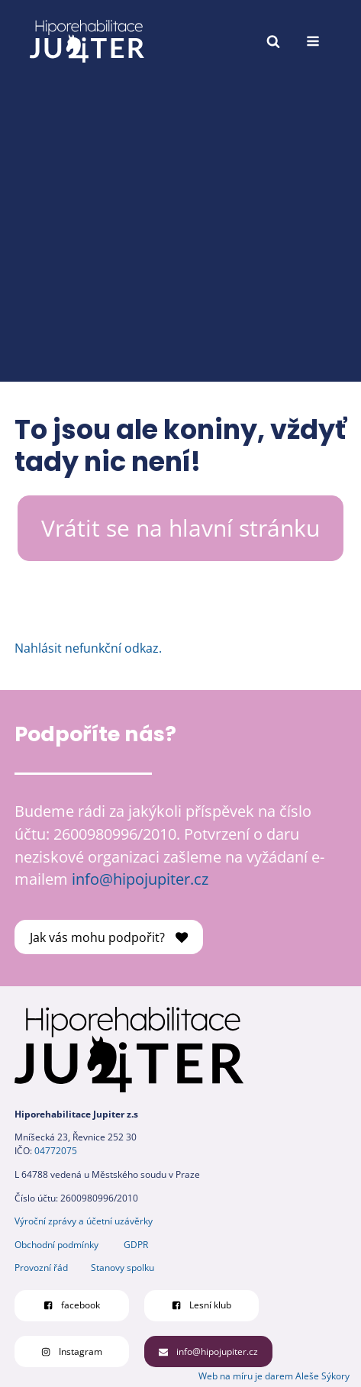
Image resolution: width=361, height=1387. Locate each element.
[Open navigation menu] (313, 41)
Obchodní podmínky (56, 1244)
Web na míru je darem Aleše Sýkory (274, 1375)
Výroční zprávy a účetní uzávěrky (84, 1220)
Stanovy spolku (122, 1267)
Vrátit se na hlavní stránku (180, 528)
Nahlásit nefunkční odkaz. (88, 648)
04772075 (55, 1150)
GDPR (136, 1244)
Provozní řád (41, 1267)
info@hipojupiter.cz (140, 879)
